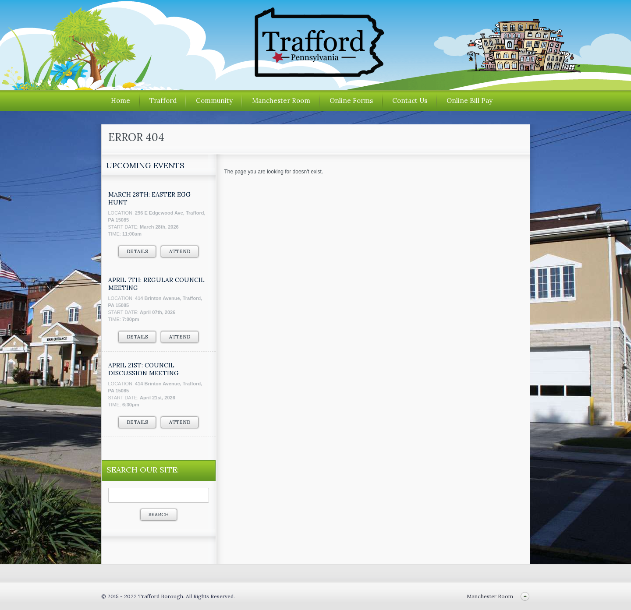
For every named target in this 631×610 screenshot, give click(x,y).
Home (120, 100)
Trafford (163, 100)
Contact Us (409, 100)
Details (137, 251)
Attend (179, 251)
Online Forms (351, 100)
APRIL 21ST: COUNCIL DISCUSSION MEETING (143, 369)
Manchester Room (281, 100)
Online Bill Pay (470, 100)
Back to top (525, 596)
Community (214, 100)
